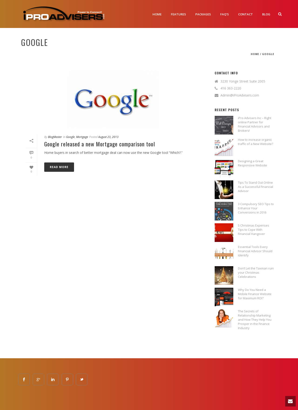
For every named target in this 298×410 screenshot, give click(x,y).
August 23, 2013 (108, 137)
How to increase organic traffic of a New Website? (255, 142)
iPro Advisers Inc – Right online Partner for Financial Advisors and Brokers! (254, 124)
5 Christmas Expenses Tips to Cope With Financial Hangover (253, 229)
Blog (266, 14)
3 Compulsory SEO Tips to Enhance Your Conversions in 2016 (256, 208)
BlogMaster (55, 137)
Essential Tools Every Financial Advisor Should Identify (255, 251)
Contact (245, 14)
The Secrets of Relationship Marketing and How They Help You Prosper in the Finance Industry (254, 319)
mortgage (82, 137)
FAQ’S (224, 14)
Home (157, 14)
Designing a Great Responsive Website (252, 163)
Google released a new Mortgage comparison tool (99, 144)
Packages (203, 14)
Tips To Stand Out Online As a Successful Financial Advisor (255, 186)
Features (178, 14)
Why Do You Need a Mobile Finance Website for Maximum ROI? (254, 294)
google (268, 54)
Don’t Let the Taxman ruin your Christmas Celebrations (256, 272)
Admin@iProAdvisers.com (239, 95)
